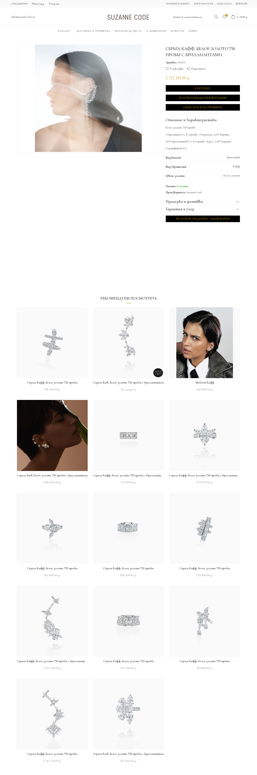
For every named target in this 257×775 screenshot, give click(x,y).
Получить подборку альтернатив (203, 219)
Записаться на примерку (203, 107)
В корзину (203, 88)
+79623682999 (19, 3)
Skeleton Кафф (204, 382)
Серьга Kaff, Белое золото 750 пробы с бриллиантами (128, 382)
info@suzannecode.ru (23, 17)
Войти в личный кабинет (187, 17)
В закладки (176, 69)
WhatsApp (38, 3)
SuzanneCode (194, 192)
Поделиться (198, 69)
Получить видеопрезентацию (203, 98)
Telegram (54, 3)
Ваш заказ (224, 3)
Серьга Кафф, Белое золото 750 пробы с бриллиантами (128, 475)
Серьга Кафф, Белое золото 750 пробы (52, 382)
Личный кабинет (177, 3)
